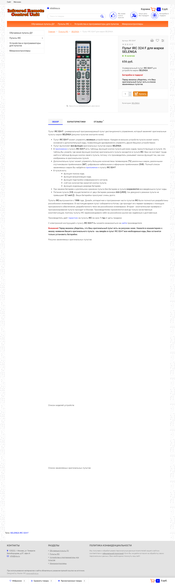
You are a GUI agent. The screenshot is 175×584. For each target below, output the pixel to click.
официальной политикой (113, 553)
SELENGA (136, 103)
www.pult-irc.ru (32, 573)
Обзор (55, 122)
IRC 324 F (24, 533)
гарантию (73, 218)
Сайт (9, 2)
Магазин (17, 2)
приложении (61, 149)
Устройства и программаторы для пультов (96, 24)
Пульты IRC (63, 24)
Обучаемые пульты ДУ (43, 24)
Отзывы (99, 121)
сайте (124, 223)
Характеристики (76, 122)
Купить (142, 94)
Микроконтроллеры (132, 24)
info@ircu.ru (55, 8)
